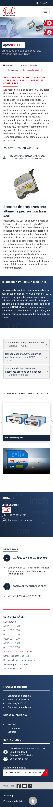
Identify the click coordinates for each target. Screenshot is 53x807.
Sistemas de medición (19, 707)
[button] (33, 801)
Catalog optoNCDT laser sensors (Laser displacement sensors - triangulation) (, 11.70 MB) (28, 571)
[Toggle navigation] (46, 11)
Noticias (12, 724)
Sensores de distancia (19, 695)
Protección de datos (13, 801)
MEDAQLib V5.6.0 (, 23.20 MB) (25, 596)
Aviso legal (9, 795)
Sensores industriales (19, 699)
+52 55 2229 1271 (17, 515)
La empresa (14, 728)
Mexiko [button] (41, 3)
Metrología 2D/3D (17, 703)
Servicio (12, 731)
